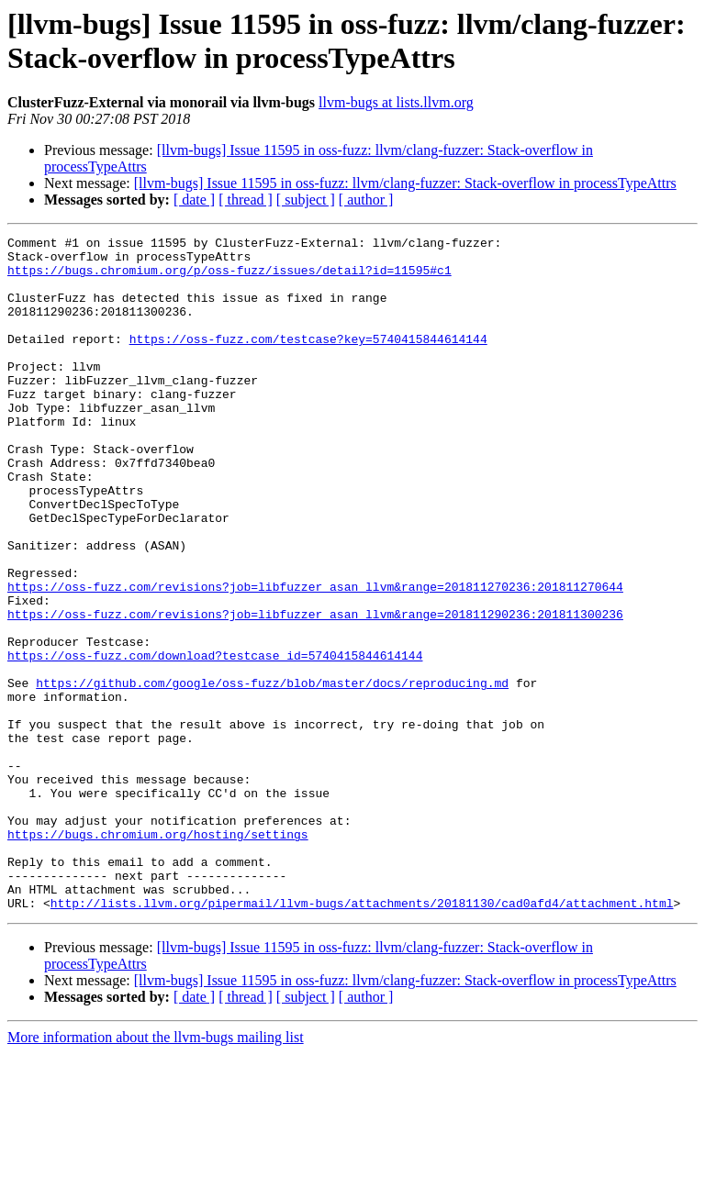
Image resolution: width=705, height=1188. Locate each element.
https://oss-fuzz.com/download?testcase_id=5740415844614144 (214, 740)
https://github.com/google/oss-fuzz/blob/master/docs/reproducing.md (272, 773)
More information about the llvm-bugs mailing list (155, 1172)
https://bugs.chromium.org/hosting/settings (157, 955)
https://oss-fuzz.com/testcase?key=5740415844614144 (308, 360)
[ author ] (366, 199)
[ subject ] (305, 199)
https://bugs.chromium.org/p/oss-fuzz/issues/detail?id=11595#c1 (229, 278)
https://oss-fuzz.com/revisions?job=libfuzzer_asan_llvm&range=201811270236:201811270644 (315, 658)
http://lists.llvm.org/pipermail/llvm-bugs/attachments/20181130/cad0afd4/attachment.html (362, 1037)
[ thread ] (245, 199)
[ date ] (194, 199)
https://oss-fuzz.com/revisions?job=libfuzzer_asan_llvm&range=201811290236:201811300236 (315, 691)
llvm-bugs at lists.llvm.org (396, 102)
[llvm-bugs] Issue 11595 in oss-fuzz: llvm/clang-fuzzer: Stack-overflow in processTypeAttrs (405, 183)
